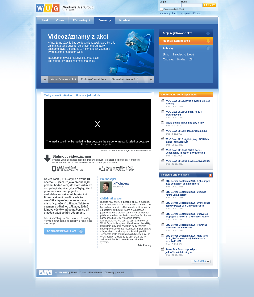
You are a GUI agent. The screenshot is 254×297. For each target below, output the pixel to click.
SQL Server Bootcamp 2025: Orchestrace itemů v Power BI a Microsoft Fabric (188, 204)
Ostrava (168, 59)
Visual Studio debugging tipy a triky (185, 122)
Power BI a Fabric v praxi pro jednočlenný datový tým (181, 250)
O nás (60, 20)
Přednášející (81, 20)
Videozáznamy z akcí (63, 79)
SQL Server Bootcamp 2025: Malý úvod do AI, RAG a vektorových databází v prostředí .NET (187, 238)
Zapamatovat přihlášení (174, 9)
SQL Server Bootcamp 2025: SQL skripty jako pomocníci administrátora (188, 182)
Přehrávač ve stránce (93, 79)
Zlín (191, 59)
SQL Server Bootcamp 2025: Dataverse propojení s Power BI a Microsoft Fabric (187, 215)
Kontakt (124, 20)
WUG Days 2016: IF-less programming (186, 131)
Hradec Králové (183, 54)
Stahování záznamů (123, 79)
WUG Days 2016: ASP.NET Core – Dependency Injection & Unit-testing (185, 151)
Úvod (44, 20)
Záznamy (104, 20)
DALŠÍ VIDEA (200, 261)
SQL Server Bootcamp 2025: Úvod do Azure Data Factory (186, 193)
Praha (181, 59)
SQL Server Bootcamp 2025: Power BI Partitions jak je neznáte (186, 226)
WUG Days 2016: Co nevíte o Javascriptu (188, 161)
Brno (166, 54)
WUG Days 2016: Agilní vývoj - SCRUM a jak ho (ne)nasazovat (188, 140)
